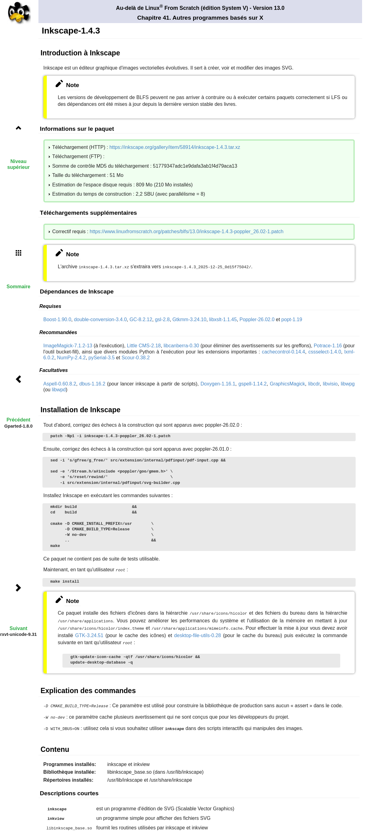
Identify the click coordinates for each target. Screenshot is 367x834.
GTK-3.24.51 (89, 632)
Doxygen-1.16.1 (218, 383)
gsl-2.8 (162, 318)
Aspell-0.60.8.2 (59, 383)
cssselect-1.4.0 (324, 351)
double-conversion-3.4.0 (100, 318)
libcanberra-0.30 (181, 345)
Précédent (18, 419)
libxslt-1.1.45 (223, 318)
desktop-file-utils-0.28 (197, 632)
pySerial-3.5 (102, 357)
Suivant (18, 628)
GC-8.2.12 (141, 318)
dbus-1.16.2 (92, 383)
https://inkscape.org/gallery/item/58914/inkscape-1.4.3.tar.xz (175, 147)
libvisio (330, 383)
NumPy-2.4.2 (71, 357)
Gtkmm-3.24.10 (189, 318)
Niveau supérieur (18, 164)
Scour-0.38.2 (136, 357)
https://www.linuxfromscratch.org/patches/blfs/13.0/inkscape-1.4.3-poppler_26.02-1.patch (187, 231)
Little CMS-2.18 (144, 345)
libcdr (314, 383)
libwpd (59, 389)
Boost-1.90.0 (57, 318)
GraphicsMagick (287, 383)
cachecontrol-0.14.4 (283, 351)
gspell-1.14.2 (252, 383)
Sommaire (18, 286)
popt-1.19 (291, 318)
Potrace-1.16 (328, 345)
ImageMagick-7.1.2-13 (67, 345)
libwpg (348, 383)
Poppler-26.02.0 (256, 318)
